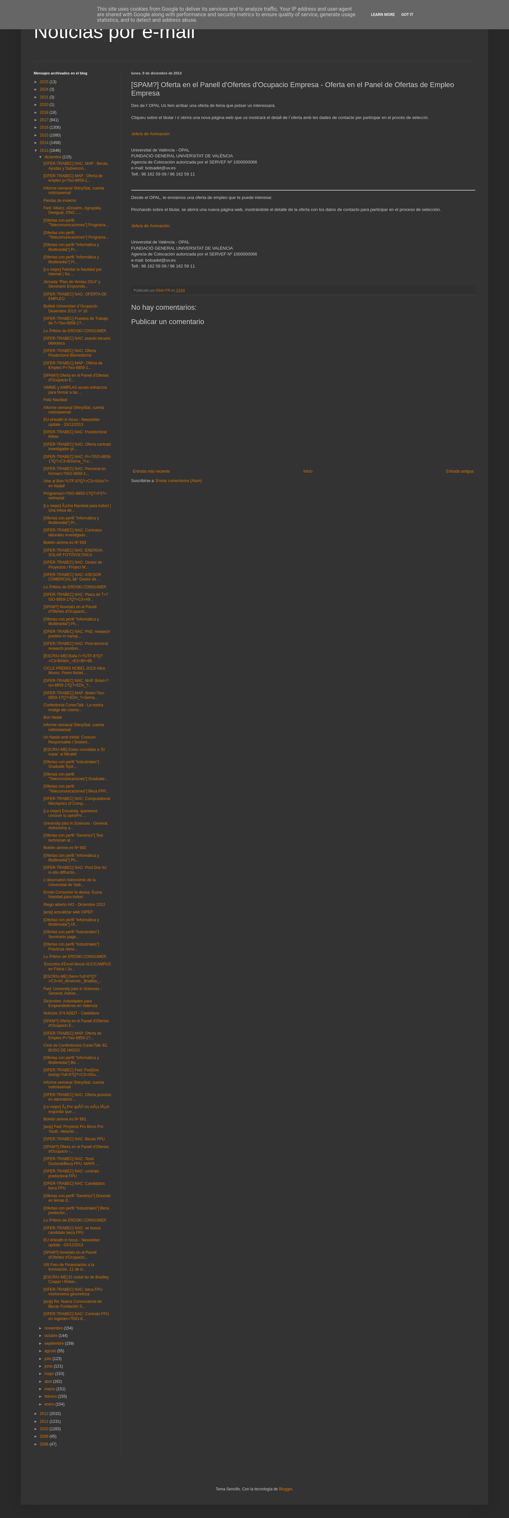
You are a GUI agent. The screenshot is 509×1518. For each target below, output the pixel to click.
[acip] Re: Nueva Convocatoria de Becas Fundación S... (72, 1303)
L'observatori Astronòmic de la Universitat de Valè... (69, 882)
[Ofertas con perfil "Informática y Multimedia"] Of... (71, 922)
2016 (45, 127)
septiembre (54, 1343)
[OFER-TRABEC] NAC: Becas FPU (74, 1139)
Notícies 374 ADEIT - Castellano (71, 1013)
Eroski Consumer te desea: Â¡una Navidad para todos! (72, 894)
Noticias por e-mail (114, 31)
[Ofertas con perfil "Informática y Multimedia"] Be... (71, 1060)
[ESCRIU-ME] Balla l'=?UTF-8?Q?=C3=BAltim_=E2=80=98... (73, 658)
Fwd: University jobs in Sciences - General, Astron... (72, 991)
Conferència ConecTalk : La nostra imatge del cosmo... (73, 707)
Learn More (383, 14)
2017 (45, 120)
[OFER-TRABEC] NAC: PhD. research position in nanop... (76, 633)
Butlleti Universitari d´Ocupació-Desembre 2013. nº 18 (70, 308)
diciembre (53, 157)
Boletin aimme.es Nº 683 (64, 542)
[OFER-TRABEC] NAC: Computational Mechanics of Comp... (76, 800)
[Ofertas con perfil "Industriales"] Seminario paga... (71, 934)
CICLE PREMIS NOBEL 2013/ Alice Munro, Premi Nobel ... (74, 670)
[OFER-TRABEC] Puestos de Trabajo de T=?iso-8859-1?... (75, 320)
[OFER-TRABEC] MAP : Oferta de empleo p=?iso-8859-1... (73, 178)
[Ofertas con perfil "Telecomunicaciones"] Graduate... (75, 776)
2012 (45, 1413)
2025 (45, 82)
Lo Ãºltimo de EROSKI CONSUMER (74, 331)
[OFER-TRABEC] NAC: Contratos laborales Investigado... (72, 532)
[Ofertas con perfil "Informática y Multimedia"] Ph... (71, 621)
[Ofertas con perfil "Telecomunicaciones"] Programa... (76, 222)
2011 (45, 1421)
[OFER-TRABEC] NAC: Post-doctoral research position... (75, 645)
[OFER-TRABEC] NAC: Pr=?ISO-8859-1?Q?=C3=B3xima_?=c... (77, 459)
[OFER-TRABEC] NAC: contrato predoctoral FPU (71, 1173)
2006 (45, 1444)
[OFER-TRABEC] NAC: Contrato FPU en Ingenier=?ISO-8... (76, 1316)
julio (48, 1358)
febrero (51, 1396)
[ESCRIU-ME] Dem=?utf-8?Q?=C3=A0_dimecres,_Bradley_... (73, 978)
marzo (50, 1389)
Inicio (308, 471)
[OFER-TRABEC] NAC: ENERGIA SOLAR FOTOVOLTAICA (72, 552)
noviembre (54, 1328)
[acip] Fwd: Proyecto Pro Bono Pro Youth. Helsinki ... (73, 1128)
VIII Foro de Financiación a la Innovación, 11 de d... (68, 1267)
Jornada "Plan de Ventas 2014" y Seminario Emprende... (71, 284)
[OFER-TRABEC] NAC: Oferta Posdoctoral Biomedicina (69, 353)
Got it (407, 14)
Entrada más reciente (151, 471)
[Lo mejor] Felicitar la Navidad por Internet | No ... (72, 271)
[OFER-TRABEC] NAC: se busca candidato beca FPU (72, 1230)
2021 (45, 97)
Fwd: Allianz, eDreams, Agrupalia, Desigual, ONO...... (72, 210)
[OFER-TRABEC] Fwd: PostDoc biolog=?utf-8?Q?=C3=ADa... (71, 1072)
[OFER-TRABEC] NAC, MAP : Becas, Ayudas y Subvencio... (75, 165)
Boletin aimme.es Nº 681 (64, 1119)
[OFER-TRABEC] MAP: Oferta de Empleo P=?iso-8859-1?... (72, 1035)
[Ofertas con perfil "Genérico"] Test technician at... (73, 837)
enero (50, 1404)
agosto (50, 1351)
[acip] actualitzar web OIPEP (68, 912)
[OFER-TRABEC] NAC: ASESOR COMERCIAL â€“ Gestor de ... (72, 577)
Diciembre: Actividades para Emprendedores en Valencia (70, 1003)
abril (48, 1381)
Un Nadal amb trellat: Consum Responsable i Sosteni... (69, 739)
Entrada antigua (460, 471)
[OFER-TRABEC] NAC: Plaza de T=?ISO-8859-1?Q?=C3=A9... (75, 596)
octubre (51, 1335)
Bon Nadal (52, 717)
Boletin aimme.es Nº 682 (64, 847)
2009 (45, 1436)
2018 (45, 112)
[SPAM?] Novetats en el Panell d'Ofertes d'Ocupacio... (69, 609)
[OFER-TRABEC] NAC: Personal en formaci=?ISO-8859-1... (74, 471)
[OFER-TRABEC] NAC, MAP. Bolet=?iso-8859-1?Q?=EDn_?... (75, 682)
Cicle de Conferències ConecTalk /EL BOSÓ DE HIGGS (75, 1047)
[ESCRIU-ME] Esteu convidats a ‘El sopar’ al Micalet (74, 751)
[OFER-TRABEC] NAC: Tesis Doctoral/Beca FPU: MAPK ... (71, 1161)
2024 (45, 89)
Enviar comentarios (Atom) (179, 480)
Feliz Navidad (55, 400)
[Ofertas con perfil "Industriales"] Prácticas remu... (71, 946)
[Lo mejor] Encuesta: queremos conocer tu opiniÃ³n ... (70, 813)
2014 (45, 142)
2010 (45, 1429)
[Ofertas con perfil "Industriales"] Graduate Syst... (71, 764)
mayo (49, 1373)
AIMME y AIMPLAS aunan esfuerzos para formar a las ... (75, 389)
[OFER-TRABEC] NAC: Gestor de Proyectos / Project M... (72, 564)
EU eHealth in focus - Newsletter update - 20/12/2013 (71, 421)
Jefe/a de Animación (150, 133)
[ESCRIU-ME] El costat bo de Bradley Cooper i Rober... (76, 1279)
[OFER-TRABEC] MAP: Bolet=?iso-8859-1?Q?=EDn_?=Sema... (74, 695)
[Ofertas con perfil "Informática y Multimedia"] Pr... (71, 247)
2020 (45, 104)
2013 (45, 150)
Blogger (285, 1489)
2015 (45, 135)
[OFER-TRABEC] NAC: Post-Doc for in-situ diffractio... (75, 869)
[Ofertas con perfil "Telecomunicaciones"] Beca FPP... (76, 788)
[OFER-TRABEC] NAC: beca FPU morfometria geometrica (72, 1291)
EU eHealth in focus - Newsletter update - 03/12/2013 (71, 1242)
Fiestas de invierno (59, 200)
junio (49, 1366)
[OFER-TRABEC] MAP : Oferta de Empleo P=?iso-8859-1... (73, 365)
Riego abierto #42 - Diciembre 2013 (74, 904)
